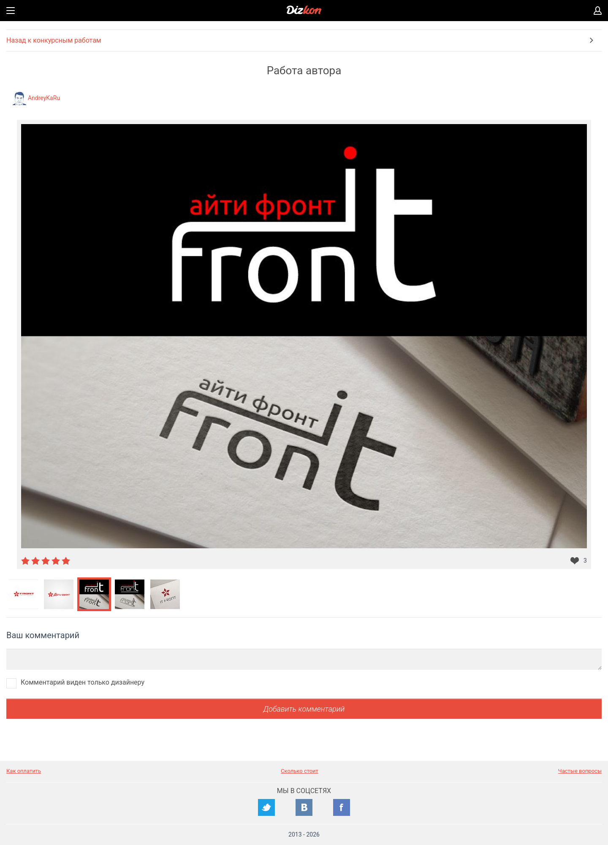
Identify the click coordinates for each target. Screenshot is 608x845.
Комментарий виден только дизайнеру (82, 682)
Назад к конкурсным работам (53, 40)
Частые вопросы (580, 771)
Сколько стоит (299, 771)
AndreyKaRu (44, 98)
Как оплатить (23, 771)
